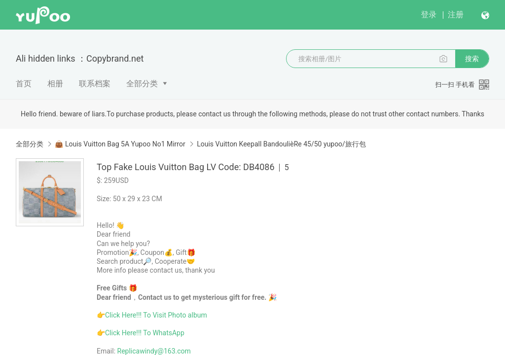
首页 (24, 83)
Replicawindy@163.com (154, 351)
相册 (55, 83)
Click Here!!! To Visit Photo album (156, 315)
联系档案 (94, 83)
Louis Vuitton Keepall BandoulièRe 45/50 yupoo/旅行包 (281, 144)
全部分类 (142, 83)
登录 (428, 14)
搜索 (472, 59)
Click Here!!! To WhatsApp (144, 333)
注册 (456, 14)
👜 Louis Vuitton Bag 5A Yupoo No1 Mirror (120, 144)
